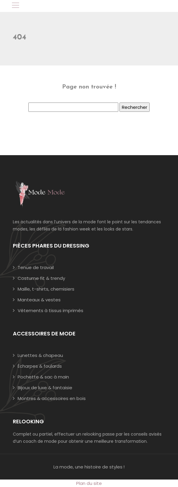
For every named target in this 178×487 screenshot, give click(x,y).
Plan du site (89, 483)
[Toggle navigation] (15, 6)
